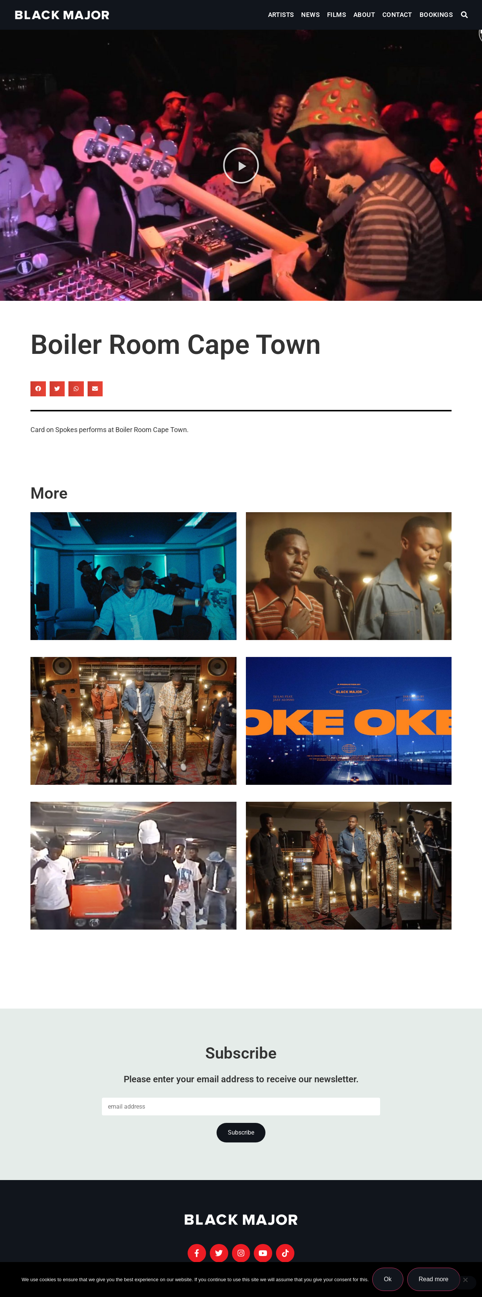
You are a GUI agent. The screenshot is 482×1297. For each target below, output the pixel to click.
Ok (388, 1279)
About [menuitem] (364, 14)
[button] (464, 15)
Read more (434, 1279)
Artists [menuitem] (281, 14)
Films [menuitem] (336, 14)
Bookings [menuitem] (436, 14)
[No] (465, 1282)
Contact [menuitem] (397, 14)
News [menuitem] (310, 14)
